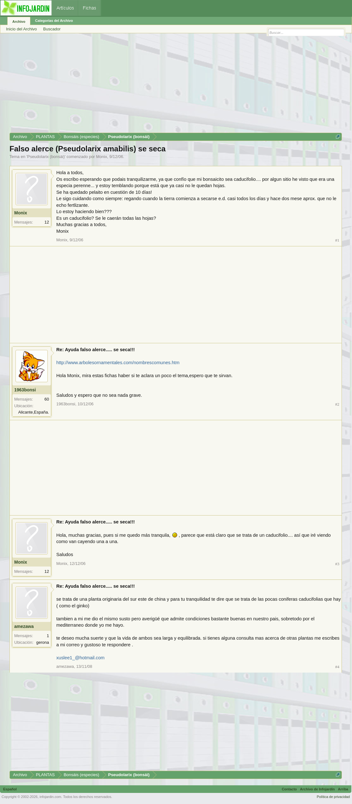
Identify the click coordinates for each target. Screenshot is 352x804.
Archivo (18, 21)
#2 (337, 404)
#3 (337, 563)
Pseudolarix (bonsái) (46, 156)
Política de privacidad (333, 797)
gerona (42, 642)
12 (47, 222)
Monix (101, 156)
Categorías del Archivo (54, 20)
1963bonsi (25, 389)
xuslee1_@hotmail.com (80, 657)
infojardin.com (50, 797)
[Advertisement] (175, 85)
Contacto (289, 789)
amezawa (24, 626)
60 (47, 399)
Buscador (52, 29)
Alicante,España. (33, 412)
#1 (337, 240)
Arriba (343, 789)
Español (10, 789)
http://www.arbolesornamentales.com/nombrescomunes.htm (117, 362)
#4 (337, 666)
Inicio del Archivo (21, 29)
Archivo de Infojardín (317, 789)
